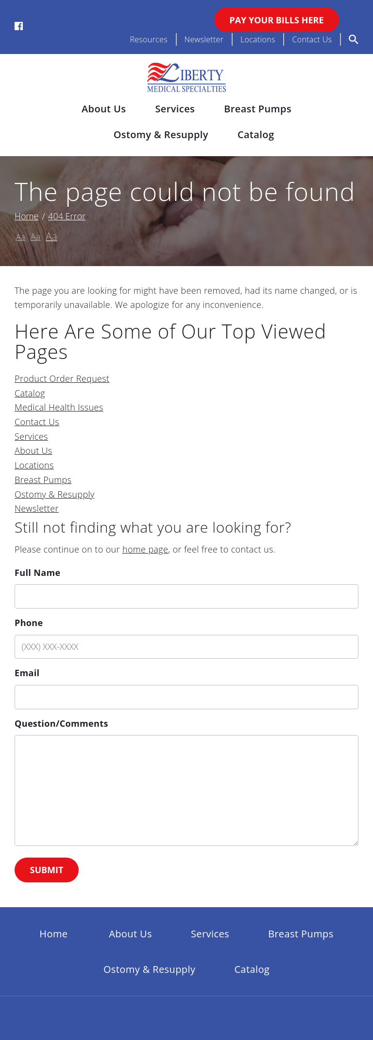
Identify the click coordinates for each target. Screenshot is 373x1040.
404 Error (66, 216)
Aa (20, 237)
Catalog (255, 134)
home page (145, 549)
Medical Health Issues (59, 407)
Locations (257, 39)
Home (26, 216)
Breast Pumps (257, 108)
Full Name (37, 572)
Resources (149, 39)
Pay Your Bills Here (276, 20)
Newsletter (204, 39)
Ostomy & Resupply (161, 134)
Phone (29, 622)
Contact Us (312, 39)
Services (175, 108)
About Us (104, 108)
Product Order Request (62, 378)
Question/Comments (61, 723)
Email (27, 673)
